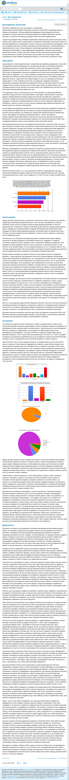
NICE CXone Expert (28, 769)
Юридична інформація (13, 776)
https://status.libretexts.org (51, 777)
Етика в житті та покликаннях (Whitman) (53, 12)
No (26, 763)
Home (8, 12)
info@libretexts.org (12, 777)
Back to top (5, 758)
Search (3, 9)
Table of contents (60, 24)
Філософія (34, 12)
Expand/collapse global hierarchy (3, 12)
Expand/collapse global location (66, 12)
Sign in (64, 9)
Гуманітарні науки (20, 12)
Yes (20, 763)
